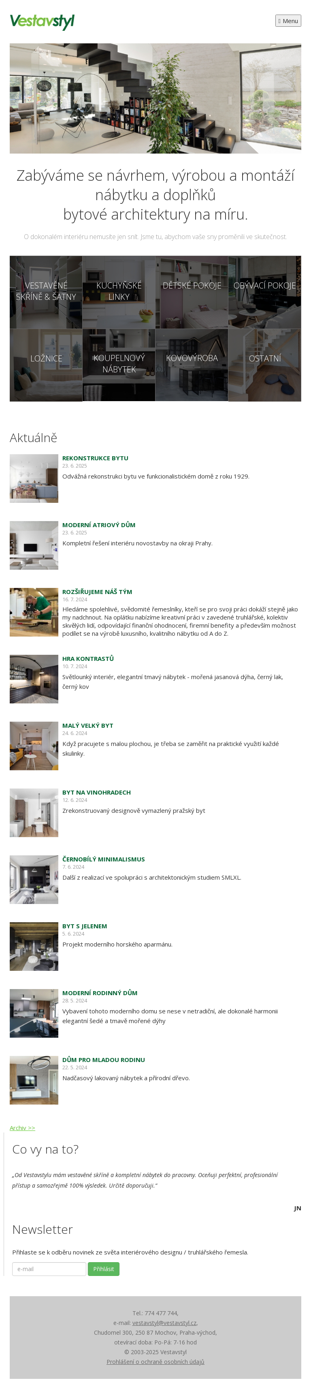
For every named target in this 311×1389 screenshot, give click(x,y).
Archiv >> (22, 1128)
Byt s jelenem (84, 926)
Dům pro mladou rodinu (103, 1060)
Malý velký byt (87, 725)
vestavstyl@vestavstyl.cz (164, 1323)
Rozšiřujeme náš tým (97, 592)
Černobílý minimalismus (103, 859)
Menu (288, 21)
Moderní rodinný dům (100, 993)
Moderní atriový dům (99, 525)
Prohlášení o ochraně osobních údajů (155, 1361)
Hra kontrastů (88, 658)
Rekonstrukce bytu (95, 458)
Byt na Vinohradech (96, 792)
